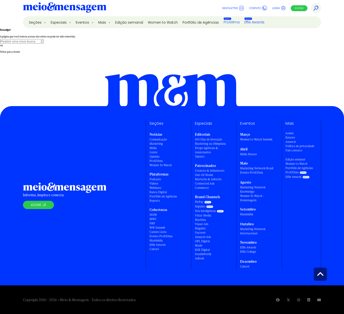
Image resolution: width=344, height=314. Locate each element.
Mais (102, 22)
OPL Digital (202, 241)
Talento (199, 156)
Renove (290, 137)
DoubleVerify (203, 254)
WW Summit (157, 228)
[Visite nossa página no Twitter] (288, 300)
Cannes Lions (158, 232)
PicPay (199, 202)
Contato (258, 8)
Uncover (200, 233)
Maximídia (156, 240)
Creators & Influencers (209, 171)
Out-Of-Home (204, 175)
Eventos (83, 22)
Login (279, 8)
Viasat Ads (201, 224)
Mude (198, 245)
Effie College (248, 252)
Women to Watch (163, 22)
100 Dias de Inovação (208, 139)
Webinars (155, 188)
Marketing (156, 144)
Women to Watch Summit (256, 139)
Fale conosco (293, 150)
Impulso (200, 206)
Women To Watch (161, 165)
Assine (299, 8)
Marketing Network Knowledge (252, 189)
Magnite (200, 228)
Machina (200, 220)
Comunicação (158, 139)
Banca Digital (158, 192)
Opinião (155, 156)
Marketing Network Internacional (252, 231)
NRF (152, 223)
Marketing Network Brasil (256, 168)
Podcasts (155, 179)
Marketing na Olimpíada (210, 144)
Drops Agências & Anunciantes (206, 150)
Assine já (38, 204)
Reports (155, 201)
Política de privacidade (299, 146)
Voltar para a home (10, 51)
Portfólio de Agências (201, 22)
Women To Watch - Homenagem (252, 198)
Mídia (153, 148)
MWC (153, 219)
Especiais (59, 22)
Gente (153, 152)
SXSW (153, 215)
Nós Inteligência (205, 211)
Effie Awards (254, 22)
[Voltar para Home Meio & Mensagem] (65, 8)
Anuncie (290, 142)
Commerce (202, 188)
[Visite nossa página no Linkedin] (308, 300)
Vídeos (154, 183)
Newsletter (233, 8)
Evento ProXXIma (161, 236)
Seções (36, 22)
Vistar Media (203, 215)
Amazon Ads (203, 237)
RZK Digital (202, 250)
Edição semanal (129, 22)
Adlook (199, 258)
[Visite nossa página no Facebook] (278, 300)
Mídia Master (248, 154)
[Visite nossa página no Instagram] (298, 300)
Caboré (154, 249)
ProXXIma (232, 22)
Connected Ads (205, 183)
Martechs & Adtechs (208, 179)
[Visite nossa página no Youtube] (319, 300)
